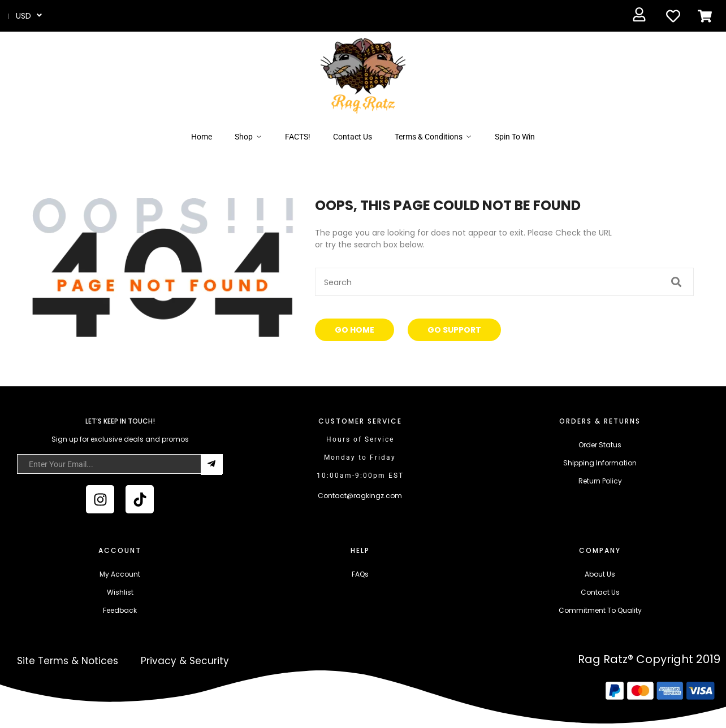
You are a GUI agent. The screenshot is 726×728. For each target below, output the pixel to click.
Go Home (354, 329)
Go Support (454, 329)
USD (23, 15)
